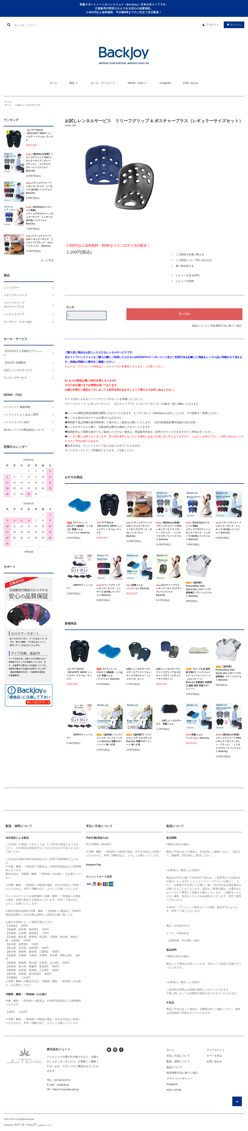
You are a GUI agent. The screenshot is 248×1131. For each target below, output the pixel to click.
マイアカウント (216, 1049)
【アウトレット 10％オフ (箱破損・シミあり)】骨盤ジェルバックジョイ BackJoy (80, 527)
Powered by (27, 1125)
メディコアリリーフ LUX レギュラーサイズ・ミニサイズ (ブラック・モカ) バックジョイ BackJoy (39, 241)
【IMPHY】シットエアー (80, 587)
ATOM (177, 1089)
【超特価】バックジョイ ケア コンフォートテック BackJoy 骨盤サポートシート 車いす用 (109, 739)
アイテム (233, 24)
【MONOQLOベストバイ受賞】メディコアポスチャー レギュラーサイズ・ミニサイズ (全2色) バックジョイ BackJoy (39, 215)
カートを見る (214, 1055)
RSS (169, 1089)
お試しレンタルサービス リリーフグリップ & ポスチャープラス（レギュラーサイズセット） (169, 674)
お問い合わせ (190, 82)
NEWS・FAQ (138, 82)
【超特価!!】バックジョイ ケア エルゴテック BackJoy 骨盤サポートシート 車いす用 (139, 739)
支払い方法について (178, 1055)
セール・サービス (103, 82)
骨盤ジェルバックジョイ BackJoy (137, 587)
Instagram (165, 82)
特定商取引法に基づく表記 (226, 325)
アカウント (212, 24)
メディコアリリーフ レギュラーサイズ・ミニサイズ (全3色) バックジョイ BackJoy (39, 188)
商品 (74, 82)
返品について (200, 325)
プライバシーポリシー (179, 1078)
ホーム (53, 82)
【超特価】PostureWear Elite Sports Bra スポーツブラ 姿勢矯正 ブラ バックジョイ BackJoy (199, 589)
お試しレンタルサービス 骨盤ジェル (169, 722)
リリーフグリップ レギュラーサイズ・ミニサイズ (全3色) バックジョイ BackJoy (108, 590)
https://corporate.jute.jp (66, 1089)
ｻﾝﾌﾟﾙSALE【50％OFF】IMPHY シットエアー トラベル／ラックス (39, 135)
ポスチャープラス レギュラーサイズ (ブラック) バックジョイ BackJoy (169, 590)
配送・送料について (178, 1061)
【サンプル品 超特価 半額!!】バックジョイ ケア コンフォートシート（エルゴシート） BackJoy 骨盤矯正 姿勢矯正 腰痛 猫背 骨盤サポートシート (199, 679)
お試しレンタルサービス (28, 105)
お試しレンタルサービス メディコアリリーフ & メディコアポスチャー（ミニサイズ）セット (139, 674)
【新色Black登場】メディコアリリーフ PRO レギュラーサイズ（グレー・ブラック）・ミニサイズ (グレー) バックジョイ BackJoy (39, 162)
